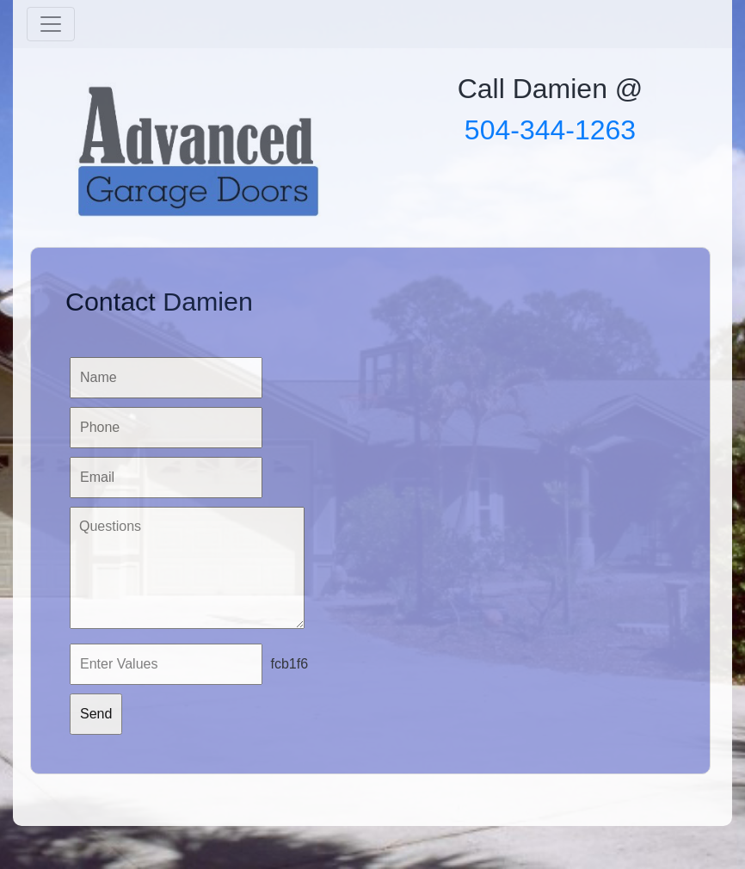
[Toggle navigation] (51, 24)
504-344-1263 (550, 129)
